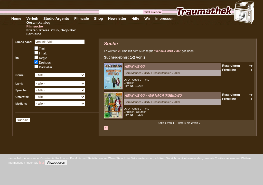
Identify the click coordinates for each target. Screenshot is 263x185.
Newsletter (117, 18)
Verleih (32, 18)
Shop (98, 18)
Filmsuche (34, 26)
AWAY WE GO (135, 66)
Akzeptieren (56, 162)
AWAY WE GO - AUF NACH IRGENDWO (153, 95)
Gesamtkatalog (38, 22)
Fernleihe (33, 34)
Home (16, 18)
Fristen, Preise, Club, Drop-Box (51, 30)
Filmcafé (81, 18)
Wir (147, 18)
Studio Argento (56, 18)
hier (41, 162)
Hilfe (135, 18)
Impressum (165, 18)
